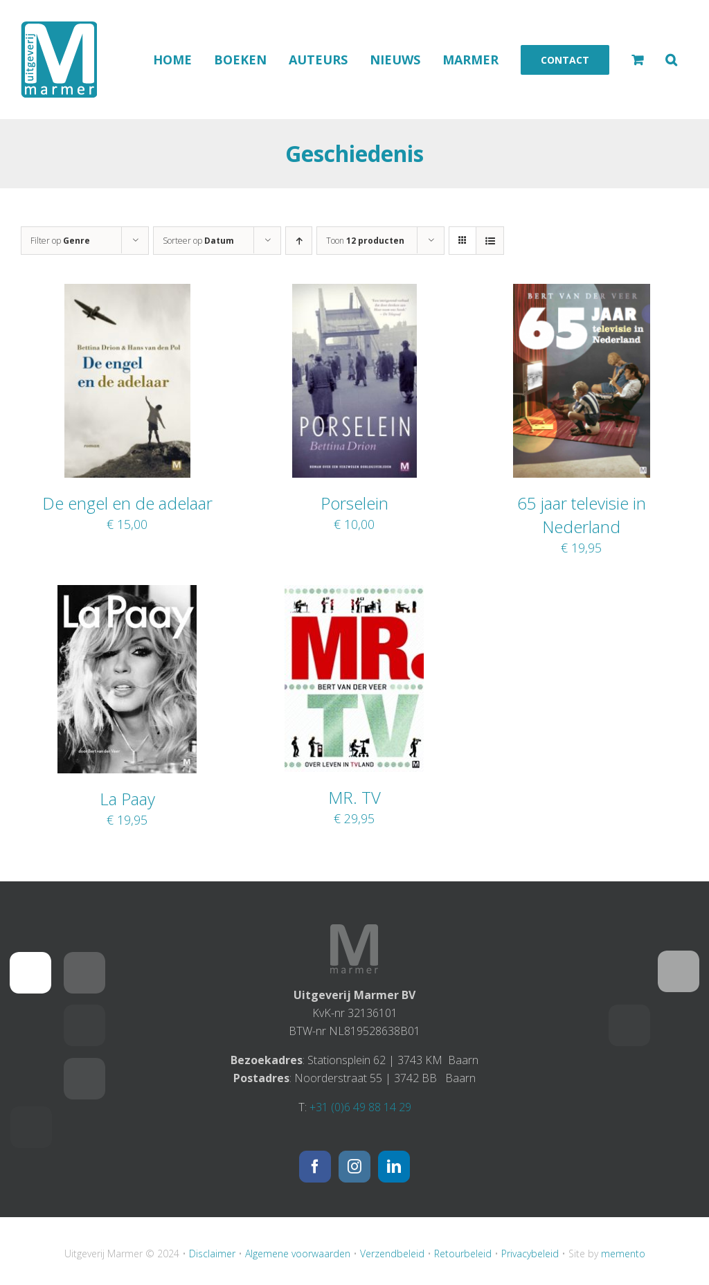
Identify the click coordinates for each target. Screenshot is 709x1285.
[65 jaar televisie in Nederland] (581, 292)
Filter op (60, 240)
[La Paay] (127, 594)
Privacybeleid (530, 1253)
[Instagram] (354, 1167)
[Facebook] (315, 1167)
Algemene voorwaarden (297, 1253)
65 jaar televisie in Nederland (581, 515)
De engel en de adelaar (127, 503)
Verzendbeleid (392, 1253)
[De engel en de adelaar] (127, 292)
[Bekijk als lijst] (489, 240)
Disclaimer (212, 1253)
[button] (671, 59)
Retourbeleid (463, 1253)
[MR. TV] (354, 594)
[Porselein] (354, 292)
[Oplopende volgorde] (298, 240)
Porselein (354, 503)
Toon (365, 240)
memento (623, 1253)
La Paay (127, 798)
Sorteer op (198, 240)
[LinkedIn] (394, 1167)
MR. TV (354, 797)
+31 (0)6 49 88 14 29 (360, 1107)
